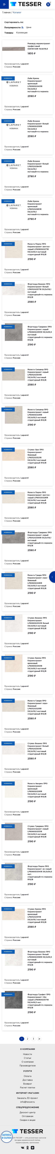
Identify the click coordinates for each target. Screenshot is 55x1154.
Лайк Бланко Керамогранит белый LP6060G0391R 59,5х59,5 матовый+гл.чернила (38, 126)
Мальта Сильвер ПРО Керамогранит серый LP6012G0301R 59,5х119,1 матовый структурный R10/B (38, 375)
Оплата (27, 1076)
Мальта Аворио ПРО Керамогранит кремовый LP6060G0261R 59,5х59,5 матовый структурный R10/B (37, 790)
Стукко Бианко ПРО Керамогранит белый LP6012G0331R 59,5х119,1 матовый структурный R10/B (38, 748)
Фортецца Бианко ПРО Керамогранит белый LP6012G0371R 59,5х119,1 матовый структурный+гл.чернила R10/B (40, 290)
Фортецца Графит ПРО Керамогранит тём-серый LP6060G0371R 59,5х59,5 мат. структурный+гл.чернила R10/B (40, 1001)
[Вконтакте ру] (22, 1148)
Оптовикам (27, 1116)
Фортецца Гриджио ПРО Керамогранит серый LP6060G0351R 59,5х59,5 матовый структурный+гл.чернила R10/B (40, 333)
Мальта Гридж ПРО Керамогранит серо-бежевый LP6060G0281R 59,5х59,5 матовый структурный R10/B (38, 581)
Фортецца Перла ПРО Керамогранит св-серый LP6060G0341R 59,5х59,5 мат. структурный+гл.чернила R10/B (40, 872)
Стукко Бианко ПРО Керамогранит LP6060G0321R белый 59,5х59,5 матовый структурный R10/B (38, 623)
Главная (6, 12)
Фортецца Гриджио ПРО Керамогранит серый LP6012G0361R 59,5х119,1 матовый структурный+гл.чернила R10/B (40, 539)
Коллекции (21, 32)
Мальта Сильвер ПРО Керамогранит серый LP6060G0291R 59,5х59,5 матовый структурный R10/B (38, 415)
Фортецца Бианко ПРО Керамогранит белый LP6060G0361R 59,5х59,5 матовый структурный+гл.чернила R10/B (40, 958)
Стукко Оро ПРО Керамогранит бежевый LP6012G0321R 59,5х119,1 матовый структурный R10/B (37, 456)
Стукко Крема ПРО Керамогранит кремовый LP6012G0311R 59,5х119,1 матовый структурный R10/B (37, 915)
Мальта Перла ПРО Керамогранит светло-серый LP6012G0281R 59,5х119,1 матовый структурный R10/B (39, 497)
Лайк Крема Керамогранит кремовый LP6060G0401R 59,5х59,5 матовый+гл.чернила (38, 84)
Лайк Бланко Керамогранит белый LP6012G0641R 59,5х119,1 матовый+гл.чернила (38, 166)
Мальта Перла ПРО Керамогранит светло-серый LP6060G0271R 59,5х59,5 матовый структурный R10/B (39, 249)
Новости (27, 1054)
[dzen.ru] (32, 1148)
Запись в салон (7, 1136)
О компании (28, 1062)
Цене (28, 27)
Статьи (27, 1058)
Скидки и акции (27, 1120)
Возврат (27, 1084)
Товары (8, 33)
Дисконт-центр (27, 1112)
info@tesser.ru (27, 1102)
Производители (28, 1065)
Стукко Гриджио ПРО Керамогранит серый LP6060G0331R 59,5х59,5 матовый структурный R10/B (38, 831)
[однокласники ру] (27, 1148)
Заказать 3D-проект (27, 1098)
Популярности (14, 27)
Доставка (28, 1080)
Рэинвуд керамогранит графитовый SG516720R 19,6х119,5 (39, 46)
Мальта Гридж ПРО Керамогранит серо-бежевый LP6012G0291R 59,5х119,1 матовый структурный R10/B (38, 707)
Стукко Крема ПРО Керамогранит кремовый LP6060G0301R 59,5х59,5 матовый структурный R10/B (37, 664)
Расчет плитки (27, 1087)
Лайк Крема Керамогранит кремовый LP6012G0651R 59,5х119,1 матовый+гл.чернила (38, 207)
